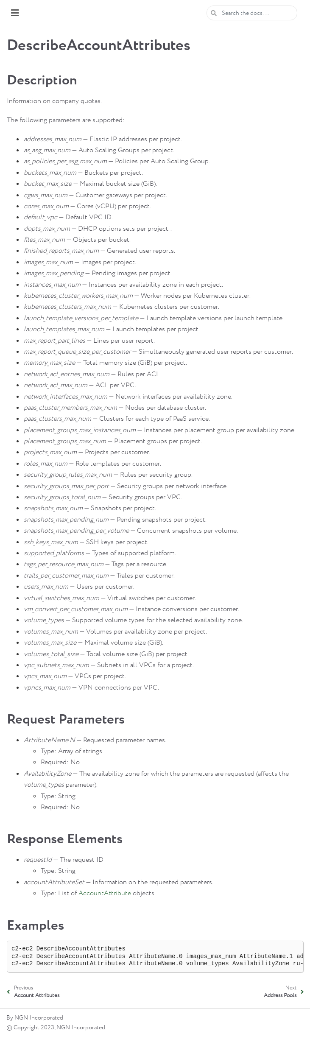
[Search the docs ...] (252, 13)
